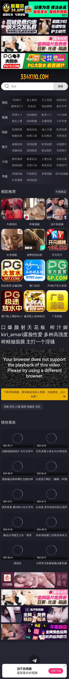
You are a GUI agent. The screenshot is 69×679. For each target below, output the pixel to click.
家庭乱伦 (32, 159)
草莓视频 (47, 173)
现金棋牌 (47, 106)
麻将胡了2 (17, 106)
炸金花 (32, 106)
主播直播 (47, 121)
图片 (5, 147)
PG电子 (17, 100)
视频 (5, 117)
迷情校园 (17, 165)
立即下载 (56, 671)
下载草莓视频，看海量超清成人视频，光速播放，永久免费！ (35, 394)
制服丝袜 (17, 135)
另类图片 (61, 150)
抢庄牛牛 (61, 106)
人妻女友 (47, 159)
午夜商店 (32, 173)
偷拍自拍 (32, 129)
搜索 (60, 86)
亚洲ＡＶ (17, 114)
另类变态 (61, 135)
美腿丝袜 (17, 150)
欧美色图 (47, 144)
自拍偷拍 (32, 114)
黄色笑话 (47, 165)
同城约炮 (17, 173)
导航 (5, 176)
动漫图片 (61, 144)
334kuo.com (34, 77)
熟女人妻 (17, 121)
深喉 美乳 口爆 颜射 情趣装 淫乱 (22, 406)
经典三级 (32, 135)
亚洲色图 (32, 144)
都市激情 (17, 159)
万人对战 (47, 100)
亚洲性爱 (17, 129)
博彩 (5, 103)
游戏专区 (61, 100)
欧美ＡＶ (47, 114)
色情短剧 (32, 180)
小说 (5, 162)
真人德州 (32, 100)
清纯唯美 (32, 150)
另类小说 (32, 165)
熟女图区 (47, 150)
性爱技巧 (61, 165)
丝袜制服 (32, 121)
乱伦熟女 (47, 135)
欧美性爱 (61, 129)
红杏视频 (17, 180)
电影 (5, 132)
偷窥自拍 (17, 144)
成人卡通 (47, 129)
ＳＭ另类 (61, 121)
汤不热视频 (61, 173)
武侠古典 (61, 159)
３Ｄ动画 (61, 114)
